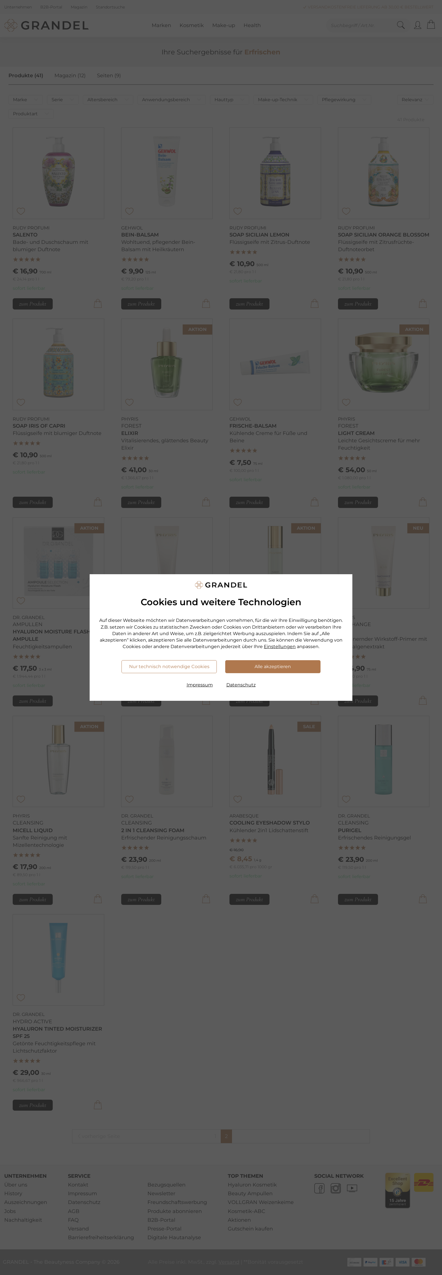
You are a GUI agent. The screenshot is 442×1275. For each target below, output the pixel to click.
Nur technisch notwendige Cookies (169, 666)
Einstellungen (280, 646)
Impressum (200, 685)
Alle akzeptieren (273, 666)
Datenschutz (241, 685)
